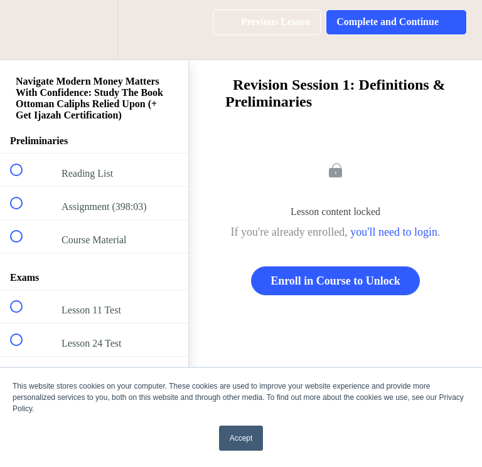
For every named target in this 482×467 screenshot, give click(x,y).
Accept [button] (241, 438)
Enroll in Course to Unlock (335, 281)
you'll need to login (393, 232)
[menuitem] (94, 30)
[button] (23, 30)
